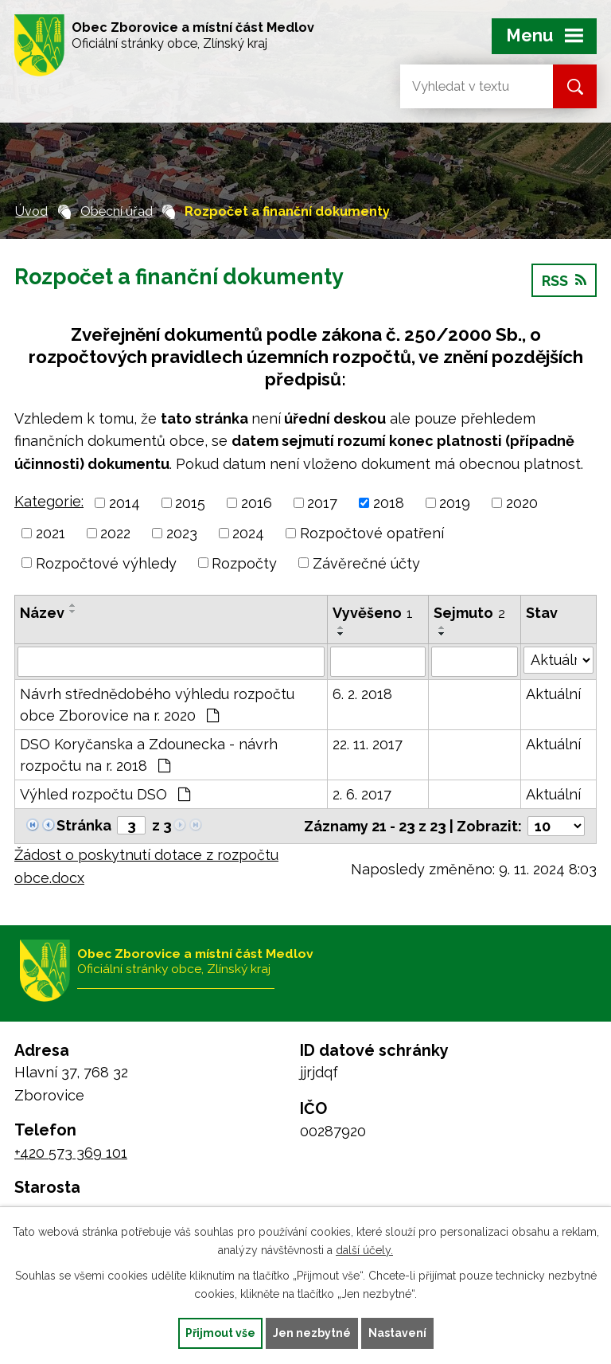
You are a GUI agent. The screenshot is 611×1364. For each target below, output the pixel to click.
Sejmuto (469, 612)
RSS (564, 280)
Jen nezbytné (312, 1333)
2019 (454, 502)
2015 (190, 502)
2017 (322, 502)
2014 (124, 502)
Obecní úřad (116, 211)
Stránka (83, 825)
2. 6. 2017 (362, 794)
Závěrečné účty (366, 562)
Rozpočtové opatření (372, 533)
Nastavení (397, 1333)
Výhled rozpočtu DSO (105, 794)
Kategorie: (49, 501)
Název (42, 612)
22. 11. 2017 (368, 744)
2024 (248, 533)
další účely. (364, 1250)
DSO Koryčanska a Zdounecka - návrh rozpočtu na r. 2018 (149, 755)
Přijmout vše (220, 1333)
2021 (50, 533)
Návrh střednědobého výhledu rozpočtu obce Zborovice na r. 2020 (157, 705)
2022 (115, 533)
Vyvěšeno (373, 612)
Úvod (31, 211)
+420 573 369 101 (70, 1152)
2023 (181, 533)
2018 (388, 502)
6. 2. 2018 (362, 694)
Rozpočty (244, 562)
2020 (522, 502)
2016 (256, 502)
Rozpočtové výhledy (106, 562)
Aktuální (553, 694)
